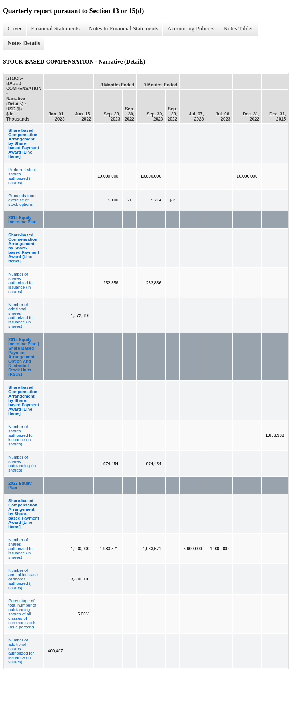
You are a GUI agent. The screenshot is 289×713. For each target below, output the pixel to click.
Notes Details (24, 43)
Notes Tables (239, 28)
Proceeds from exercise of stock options (22, 200)
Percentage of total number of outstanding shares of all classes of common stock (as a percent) (22, 614)
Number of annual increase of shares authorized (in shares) (23, 579)
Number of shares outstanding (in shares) (22, 463)
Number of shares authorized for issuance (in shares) (21, 283)
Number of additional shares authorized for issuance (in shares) (21, 315)
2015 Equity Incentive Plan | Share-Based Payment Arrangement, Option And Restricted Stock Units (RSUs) (23, 356)
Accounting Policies (190, 28)
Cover (15, 28)
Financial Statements (55, 28)
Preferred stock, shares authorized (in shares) (23, 176)
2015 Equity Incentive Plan (22, 219)
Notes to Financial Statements (123, 28)
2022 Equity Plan (20, 485)
